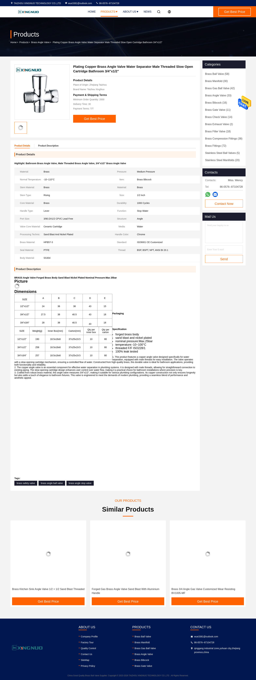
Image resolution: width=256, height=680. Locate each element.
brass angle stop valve (80, 483)
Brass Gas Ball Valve (145, 648)
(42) (220, 88)
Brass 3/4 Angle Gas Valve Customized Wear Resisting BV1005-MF (203, 591)
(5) (222, 153)
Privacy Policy (88, 666)
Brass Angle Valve (40, 42)
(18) (218, 131)
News (148, 11)
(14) (218, 117)
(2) (219, 124)
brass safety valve (26, 483)
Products (109, 11)
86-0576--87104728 (107, 3)
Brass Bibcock (142, 660)
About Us (131, 11)
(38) (223, 138)
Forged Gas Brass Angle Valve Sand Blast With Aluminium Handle (125, 591)
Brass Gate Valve (143, 666)
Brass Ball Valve (143, 636)
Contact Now (224, 203)
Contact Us (86, 654)
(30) (216, 81)
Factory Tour (87, 642)
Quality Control (88, 648)
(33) (218, 95)
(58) (217, 74)
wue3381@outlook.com (78, 3)
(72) (215, 145)
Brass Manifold (142, 642)
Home (92, 11)
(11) (218, 109)
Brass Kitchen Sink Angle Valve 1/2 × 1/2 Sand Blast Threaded (48, 589)
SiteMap (85, 660)
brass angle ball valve (52, 483)
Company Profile (89, 636)
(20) (222, 160)
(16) (216, 102)
